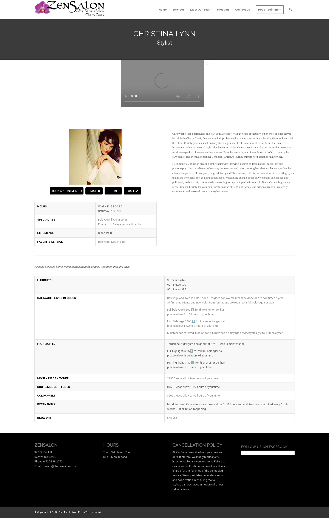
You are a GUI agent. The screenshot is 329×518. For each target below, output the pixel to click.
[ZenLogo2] (70, 9)
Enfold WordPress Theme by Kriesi (84, 512)
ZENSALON (56, 512)
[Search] (290, 9)
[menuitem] (163, 9)
